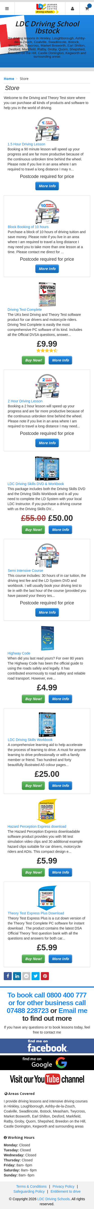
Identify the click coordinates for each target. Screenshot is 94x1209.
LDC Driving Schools (53, 1199)
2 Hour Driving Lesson (25, 401)
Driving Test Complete (25, 310)
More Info (47, 185)
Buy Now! (33, 360)
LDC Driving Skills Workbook (30, 740)
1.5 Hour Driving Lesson (26, 144)
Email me (72, 1010)
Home (9, 78)
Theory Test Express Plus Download (36, 913)
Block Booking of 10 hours (28, 227)
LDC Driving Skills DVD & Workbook (36, 484)
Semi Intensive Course (25, 571)
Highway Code (19, 653)
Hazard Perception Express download (37, 826)
